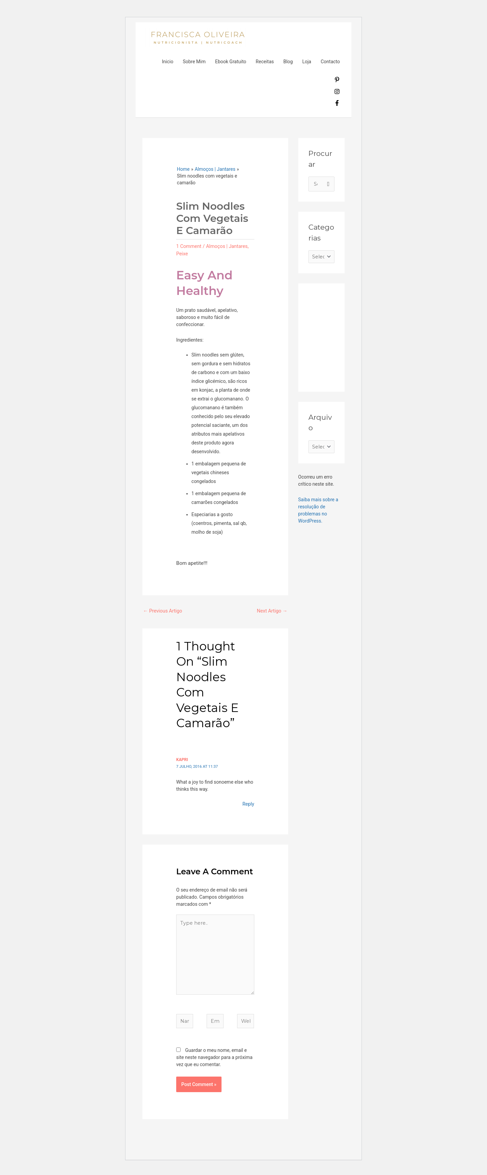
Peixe (182, 253)
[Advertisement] (359, 337)
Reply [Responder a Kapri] (248, 804)
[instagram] (337, 92)
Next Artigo (271, 611)
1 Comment (189, 246)
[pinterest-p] (337, 81)
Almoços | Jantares (229, 246)
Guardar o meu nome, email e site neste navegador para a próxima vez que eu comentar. (214, 1062)
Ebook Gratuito (230, 61)
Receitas (265, 61)
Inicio (167, 61)
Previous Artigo (163, 611)
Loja (306, 61)
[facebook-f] (337, 104)
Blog (288, 61)
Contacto (330, 61)
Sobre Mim (194, 61)
